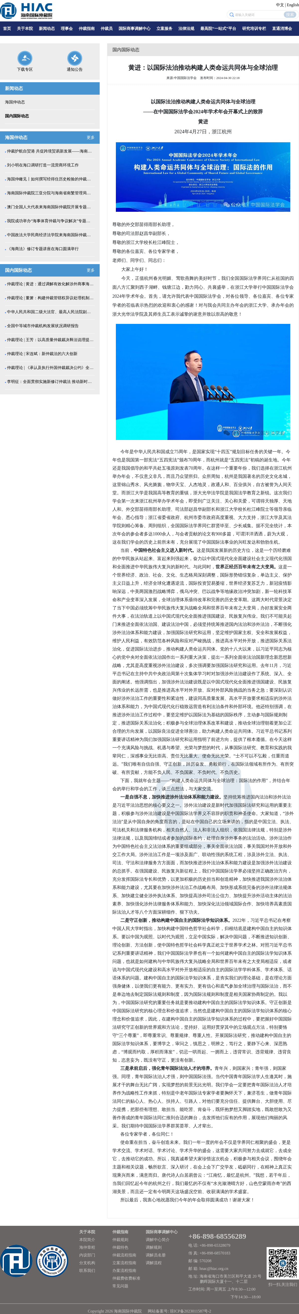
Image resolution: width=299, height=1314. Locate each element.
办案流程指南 (124, 1270)
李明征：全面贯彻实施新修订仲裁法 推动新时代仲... (50, 381)
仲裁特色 (120, 1247)
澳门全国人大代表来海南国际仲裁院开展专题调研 (50, 207)
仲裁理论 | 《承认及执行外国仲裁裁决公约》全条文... (50, 367)
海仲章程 (87, 1247)
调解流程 (154, 1263)
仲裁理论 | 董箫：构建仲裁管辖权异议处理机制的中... (50, 298)
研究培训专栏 (254, 28)
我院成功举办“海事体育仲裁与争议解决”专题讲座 (50, 221)
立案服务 (164, 28)
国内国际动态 (17, 116)
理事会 (67, 28)
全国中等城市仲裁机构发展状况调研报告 (43, 326)
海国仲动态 (15, 102)
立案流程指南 (124, 1263)
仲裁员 (107, 28)
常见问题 (120, 1286)
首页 (7, 28)
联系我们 (87, 1270)
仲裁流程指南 (124, 1255)
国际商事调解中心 (134, 28)
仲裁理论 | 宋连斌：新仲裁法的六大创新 (42, 354)
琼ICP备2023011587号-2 (190, 1311)
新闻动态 (47, 28)
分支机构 (87, 1263)
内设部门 (87, 1255)
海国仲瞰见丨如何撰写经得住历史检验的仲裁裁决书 (50, 179)
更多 (91, 137)
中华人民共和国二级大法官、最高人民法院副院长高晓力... (50, 312)
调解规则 (154, 1247)
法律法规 (186, 28)
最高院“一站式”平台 (218, 28)
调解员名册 (156, 1255)
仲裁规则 (120, 1240)
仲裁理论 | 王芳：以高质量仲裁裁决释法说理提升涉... (50, 340)
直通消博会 (282, 28)
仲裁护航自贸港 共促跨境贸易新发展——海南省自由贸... (50, 151)
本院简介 (87, 1240)
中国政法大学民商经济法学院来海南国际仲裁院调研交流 (50, 235)
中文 (280, 5)
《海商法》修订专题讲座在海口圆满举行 (43, 249)
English (293, 5)
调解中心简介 (158, 1240)
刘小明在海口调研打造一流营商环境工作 (43, 165)
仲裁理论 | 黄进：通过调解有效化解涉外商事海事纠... (50, 284)
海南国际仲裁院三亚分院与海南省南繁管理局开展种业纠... (50, 193)
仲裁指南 (87, 28)
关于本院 (25, 28)
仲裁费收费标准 (126, 1278)
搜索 (290, 14)
